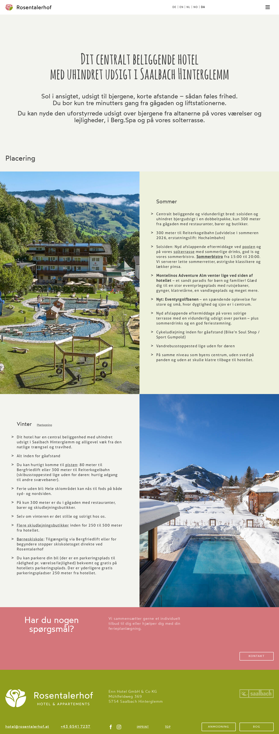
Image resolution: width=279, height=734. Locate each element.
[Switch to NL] (188, 7)
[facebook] (111, 727)
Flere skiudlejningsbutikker (43, 525)
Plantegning (44, 425)
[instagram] (119, 727)
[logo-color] (28, 6)
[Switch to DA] (203, 7)
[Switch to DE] (174, 7)
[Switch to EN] (181, 7)
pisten (71, 465)
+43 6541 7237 (76, 727)
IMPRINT (143, 726)
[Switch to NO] (195, 7)
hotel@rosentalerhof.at (27, 727)
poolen (248, 246)
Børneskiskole (30, 539)
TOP (168, 726)
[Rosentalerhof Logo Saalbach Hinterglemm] (49, 691)
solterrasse (184, 251)
